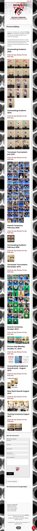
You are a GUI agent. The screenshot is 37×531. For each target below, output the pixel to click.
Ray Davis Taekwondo (12, 481)
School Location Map (11, 510)
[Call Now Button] (34, 528)
